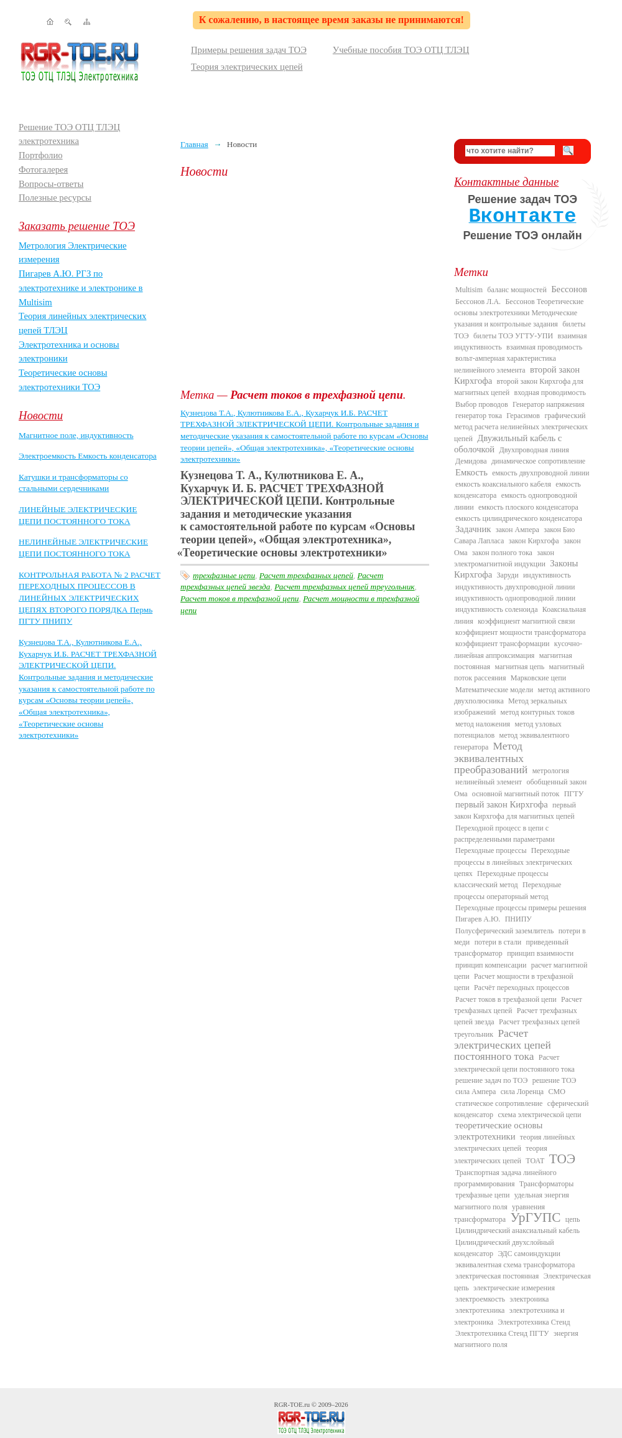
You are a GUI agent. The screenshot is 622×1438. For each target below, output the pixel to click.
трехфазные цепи (224, 575)
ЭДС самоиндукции (529, 1253)
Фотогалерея (43, 169)
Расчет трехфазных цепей (306, 575)
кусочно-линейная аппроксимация (518, 649)
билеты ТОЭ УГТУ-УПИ (513, 335)
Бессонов (569, 289)
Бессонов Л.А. (478, 301)
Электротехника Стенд (534, 1322)
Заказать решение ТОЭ (77, 225)
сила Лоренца (522, 1091)
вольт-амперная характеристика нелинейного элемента (505, 364)
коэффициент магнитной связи (526, 621)
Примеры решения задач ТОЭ (249, 50)
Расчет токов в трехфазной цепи (239, 598)
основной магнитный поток (516, 793)
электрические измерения (514, 1287)
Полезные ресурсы (55, 197)
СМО (557, 1091)
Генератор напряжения (549, 404)
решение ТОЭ (554, 1080)
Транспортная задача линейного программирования (505, 1178)
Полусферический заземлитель (504, 930)
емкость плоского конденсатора (528, 507)
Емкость (471, 472)
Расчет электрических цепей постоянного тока (502, 1045)
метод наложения (482, 724)
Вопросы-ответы (51, 184)
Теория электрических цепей (247, 67)
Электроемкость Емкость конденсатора (88, 455)
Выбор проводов (481, 404)
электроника (529, 1299)
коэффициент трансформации (502, 643)
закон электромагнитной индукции (504, 558)
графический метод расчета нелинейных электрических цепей (521, 427)
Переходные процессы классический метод (501, 879)
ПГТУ (573, 793)
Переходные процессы (490, 850)
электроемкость (480, 1299)
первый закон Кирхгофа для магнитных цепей (515, 811)
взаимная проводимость (544, 347)
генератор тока (478, 415)
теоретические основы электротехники (498, 1130)
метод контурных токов (538, 712)
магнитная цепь (519, 666)
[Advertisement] (307, 283)
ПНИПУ (518, 919)
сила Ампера (475, 1091)
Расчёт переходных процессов (521, 987)
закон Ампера (517, 529)
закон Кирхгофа (534, 540)
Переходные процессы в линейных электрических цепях (513, 862)
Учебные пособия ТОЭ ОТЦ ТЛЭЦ (401, 50)
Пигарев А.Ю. (477, 919)
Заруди (508, 575)
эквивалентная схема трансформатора (515, 1264)
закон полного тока (502, 552)
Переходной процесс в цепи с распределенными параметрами (504, 834)
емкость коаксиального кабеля (503, 484)
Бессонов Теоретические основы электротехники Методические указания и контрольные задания (518, 313)
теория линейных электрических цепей (514, 1143)
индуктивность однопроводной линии (515, 598)
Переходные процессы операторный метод (507, 890)
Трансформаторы (546, 1183)
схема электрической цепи (539, 1114)
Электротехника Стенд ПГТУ (502, 1333)
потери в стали (498, 942)
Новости (41, 415)
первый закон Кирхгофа (501, 804)
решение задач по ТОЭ (491, 1080)
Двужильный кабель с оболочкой (508, 443)
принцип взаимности (540, 953)
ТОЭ (562, 1158)
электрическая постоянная (497, 1276)
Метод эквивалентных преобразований (490, 758)
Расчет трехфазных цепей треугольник (344, 586)
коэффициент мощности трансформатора (520, 632)
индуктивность (547, 575)
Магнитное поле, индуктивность (76, 435)
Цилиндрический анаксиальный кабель (517, 1230)
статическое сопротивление (498, 1103)
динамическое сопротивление (538, 461)
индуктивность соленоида (496, 609)
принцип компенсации (490, 965)
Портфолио (41, 155)
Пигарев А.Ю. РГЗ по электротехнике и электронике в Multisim (81, 288)
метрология (550, 770)
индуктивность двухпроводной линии (515, 587)
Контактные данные (506, 181)
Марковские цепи (538, 678)
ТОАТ (535, 1160)
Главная (194, 144)
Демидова (471, 461)
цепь (572, 1219)
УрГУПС (536, 1217)
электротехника (479, 1310)
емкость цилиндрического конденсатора (518, 518)
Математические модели (494, 689)
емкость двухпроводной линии (540, 473)
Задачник (473, 529)
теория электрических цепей (500, 1154)
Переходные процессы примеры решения (521, 907)
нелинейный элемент (488, 782)
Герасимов (523, 415)
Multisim (469, 289)
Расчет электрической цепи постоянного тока (514, 1063)
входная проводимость (550, 392)
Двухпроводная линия (534, 449)
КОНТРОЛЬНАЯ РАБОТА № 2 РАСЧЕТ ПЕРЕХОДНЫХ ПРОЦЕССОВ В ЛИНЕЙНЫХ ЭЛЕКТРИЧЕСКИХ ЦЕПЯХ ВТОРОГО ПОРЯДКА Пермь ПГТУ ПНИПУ (89, 598)
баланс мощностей (516, 289)
